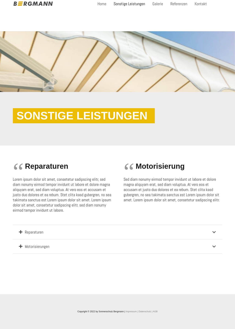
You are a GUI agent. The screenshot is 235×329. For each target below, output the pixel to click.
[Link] (33, 3)
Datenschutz (145, 311)
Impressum (131, 311)
